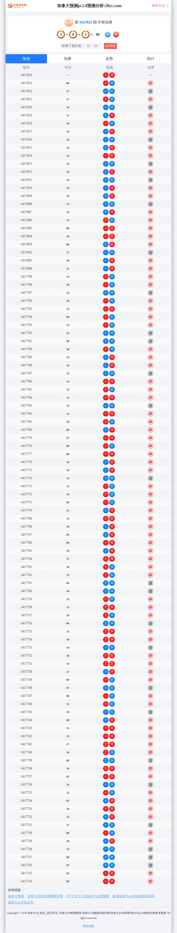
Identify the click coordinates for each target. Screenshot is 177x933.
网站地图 (88, 925)
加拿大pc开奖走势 (20, 902)
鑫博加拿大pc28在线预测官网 (133, 896)
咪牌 (110, 46)
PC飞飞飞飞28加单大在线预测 (87, 896)
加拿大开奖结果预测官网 (45, 896)
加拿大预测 (16, 896)
